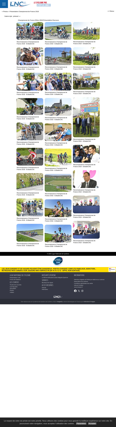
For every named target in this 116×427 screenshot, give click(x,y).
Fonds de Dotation (15, 279)
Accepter (92, 424)
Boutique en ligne (47, 282)
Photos (5, 11)
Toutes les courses (15, 285)
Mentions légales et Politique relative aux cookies (89, 279)
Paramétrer (81, 424)
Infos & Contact (78, 285)
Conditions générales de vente (83, 283)
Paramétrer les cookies (81, 281)
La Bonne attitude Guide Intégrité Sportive (55, 277)
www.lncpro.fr (78, 287)
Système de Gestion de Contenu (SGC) (47, 301)
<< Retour (110, 11)
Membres (45, 289)
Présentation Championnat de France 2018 (24, 11)
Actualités (13, 288)
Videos (12, 292)
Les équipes (13, 286)
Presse (44, 287)
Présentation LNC (15, 277)
